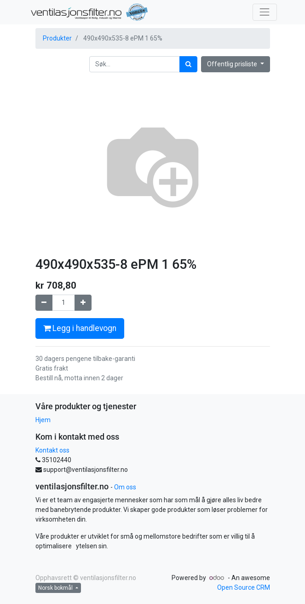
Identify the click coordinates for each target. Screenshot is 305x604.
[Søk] (188, 64)
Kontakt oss (52, 450)
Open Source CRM (243, 587)
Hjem (43, 420)
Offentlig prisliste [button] (233, 64)
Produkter (57, 38)
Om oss (125, 487)
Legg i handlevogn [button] (79, 328)
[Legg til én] (83, 303)
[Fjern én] (43, 303)
